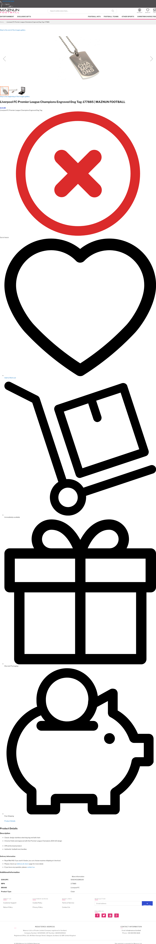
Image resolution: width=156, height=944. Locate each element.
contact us (31, 867)
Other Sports (128, 16)
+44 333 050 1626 (8, 1)
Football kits (94, 16)
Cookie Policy (37, 903)
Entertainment (7, 16)
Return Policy (8, 907)
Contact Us (66, 907)
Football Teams (111, 16)
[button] (11, 6)
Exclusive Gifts (24, 16)
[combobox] (82, 11)
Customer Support (9, 903)
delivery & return (23, 864)
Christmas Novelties (146, 16)
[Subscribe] (147, 903)
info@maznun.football (133, 930)
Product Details (9, 821)
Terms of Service (68, 903)
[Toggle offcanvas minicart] (154, 11)
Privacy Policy (38, 907)
